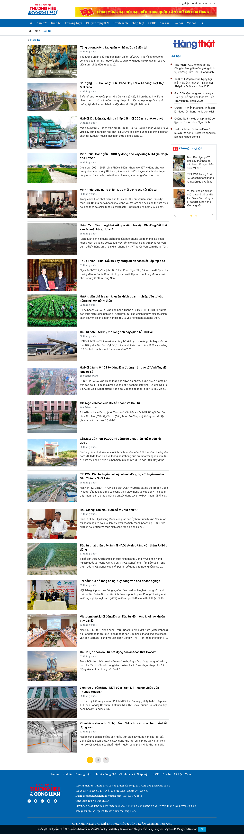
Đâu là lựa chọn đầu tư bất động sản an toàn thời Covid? (118, 651)
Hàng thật (183, 3)
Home (34, 30)
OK (202, 829)
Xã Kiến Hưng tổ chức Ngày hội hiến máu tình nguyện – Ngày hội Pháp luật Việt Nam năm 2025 (193, 82)
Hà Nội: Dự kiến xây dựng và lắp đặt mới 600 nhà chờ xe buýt (121, 118)
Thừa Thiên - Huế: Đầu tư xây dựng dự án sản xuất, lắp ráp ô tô (122, 260)
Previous (175, 215)
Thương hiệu (72, 23)
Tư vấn (162, 23)
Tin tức (41, 23)
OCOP (150, 23)
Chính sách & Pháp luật (127, 23)
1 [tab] (191, 215)
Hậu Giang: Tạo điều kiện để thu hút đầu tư (109, 509)
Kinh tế (55, 23)
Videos (188, 23)
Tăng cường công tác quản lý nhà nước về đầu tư (113, 47)
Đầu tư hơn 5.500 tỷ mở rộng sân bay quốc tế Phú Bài (116, 331)
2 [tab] (196, 215)
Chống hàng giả (190, 148)
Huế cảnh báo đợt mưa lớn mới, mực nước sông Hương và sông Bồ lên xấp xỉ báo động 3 (195, 132)
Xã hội (176, 23)
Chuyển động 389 (96, 23)
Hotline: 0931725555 (203, 3)
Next (106, 759)
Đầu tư (46, 30)
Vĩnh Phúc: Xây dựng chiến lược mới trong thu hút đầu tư (118, 189)
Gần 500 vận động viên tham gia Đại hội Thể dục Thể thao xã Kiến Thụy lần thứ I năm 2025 (194, 96)
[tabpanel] (194, 182)
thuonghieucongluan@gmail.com (102, 795)
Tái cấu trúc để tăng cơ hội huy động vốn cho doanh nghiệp (120, 580)
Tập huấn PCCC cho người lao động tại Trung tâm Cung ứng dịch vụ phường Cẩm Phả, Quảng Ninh (194, 68)
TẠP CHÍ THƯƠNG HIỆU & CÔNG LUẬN (120, 823)
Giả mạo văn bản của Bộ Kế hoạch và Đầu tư (110, 402)
